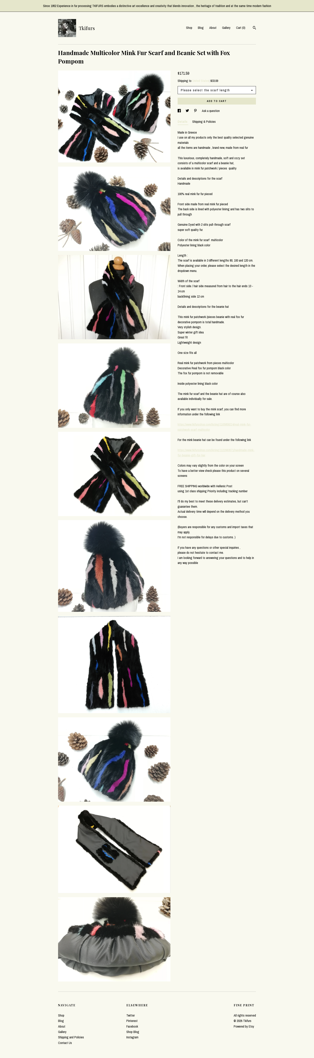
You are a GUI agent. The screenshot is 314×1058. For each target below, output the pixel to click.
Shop (189, 27)
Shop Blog (132, 1032)
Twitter (130, 1015)
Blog (201, 27)
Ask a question (211, 111)
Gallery (226, 27)
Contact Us (65, 1043)
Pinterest (132, 1021)
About (212, 27)
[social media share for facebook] (180, 111)
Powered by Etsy (244, 1026)
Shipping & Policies (204, 121)
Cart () (240, 27)
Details (183, 121)
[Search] (254, 28)
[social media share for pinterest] (196, 111)
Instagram (132, 1037)
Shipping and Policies (71, 1037)
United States (200, 81)
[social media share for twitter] (188, 111)
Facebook (132, 1026)
